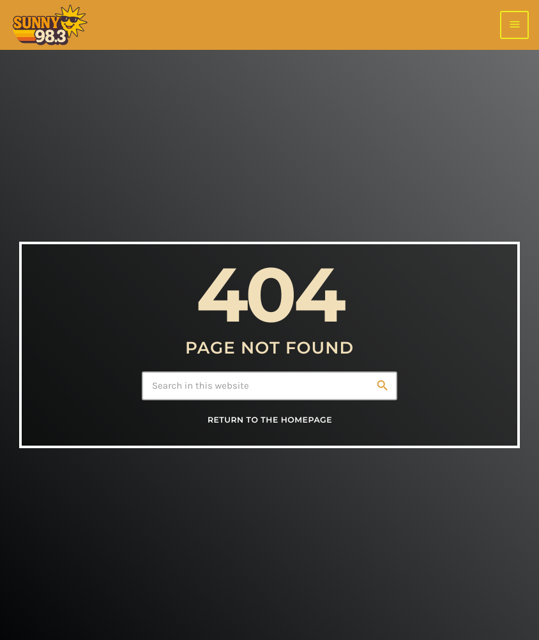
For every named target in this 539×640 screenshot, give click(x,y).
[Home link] (49, 25)
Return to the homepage (270, 420)
